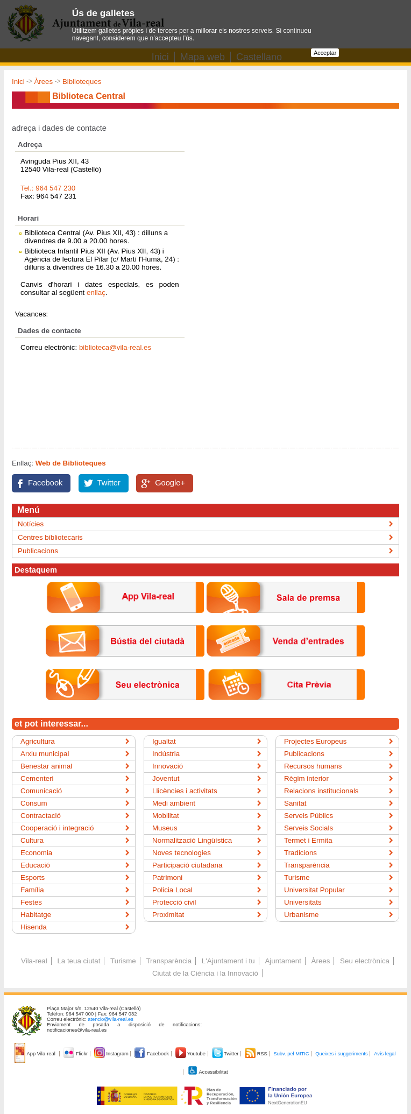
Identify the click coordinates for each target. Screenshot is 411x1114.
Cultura (32, 840)
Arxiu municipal (44, 754)
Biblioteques (82, 81)
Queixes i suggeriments (341, 1053)
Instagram (112, 1053)
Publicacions (38, 551)
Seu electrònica (364, 961)
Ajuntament (283, 961)
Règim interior (306, 778)
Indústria (166, 754)
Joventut (165, 778)
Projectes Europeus (315, 741)
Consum (33, 803)
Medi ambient (173, 803)
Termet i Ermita (308, 840)
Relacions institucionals (321, 791)
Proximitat (168, 915)
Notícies (31, 524)
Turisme (297, 877)
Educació (35, 865)
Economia (36, 853)
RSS (256, 1053)
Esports (32, 877)
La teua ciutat (78, 961)
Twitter (109, 482)
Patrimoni (167, 877)
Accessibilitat (207, 1072)
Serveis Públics (308, 816)
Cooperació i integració (57, 828)
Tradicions (300, 853)
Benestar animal (46, 766)
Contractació (40, 816)
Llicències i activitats (184, 791)
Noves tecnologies (181, 853)
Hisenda (33, 927)
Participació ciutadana (187, 865)
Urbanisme (301, 915)
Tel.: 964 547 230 (47, 188)
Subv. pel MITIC (291, 1053)
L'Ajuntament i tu (228, 961)
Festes (31, 902)
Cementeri (36, 778)
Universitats (303, 902)
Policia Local (172, 890)
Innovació (167, 766)
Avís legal (384, 1053)
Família (32, 890)
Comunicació (41, 791)
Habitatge (35, 915)
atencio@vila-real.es (110, 1019)
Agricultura (37, 741)
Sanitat (295, 803)
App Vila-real (35, 1053)
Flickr (76, 1053)
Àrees (43, 81)
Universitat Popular (314, 890)
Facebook (45, 482)
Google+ (170, 482)
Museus (165, 828)
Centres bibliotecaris (50, 537)
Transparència (307, 865)
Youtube (191, 1053)
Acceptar (325, 53)
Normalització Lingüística (192, 840)
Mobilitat (165, 816)
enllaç (96, 292)
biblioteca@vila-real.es (115, 347)
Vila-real (34, 961)
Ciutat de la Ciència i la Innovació (205, 973)
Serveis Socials (308, 828)
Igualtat (164, 741)
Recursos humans (313, 766)
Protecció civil (174, 902)
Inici (18, 81)
